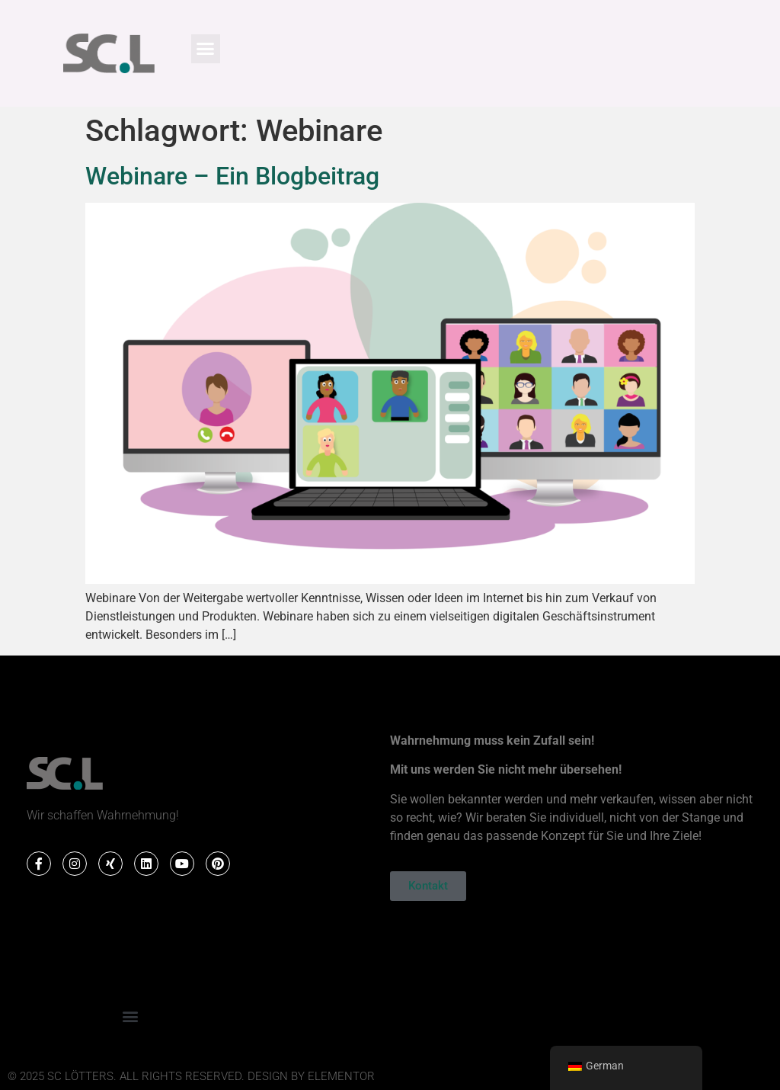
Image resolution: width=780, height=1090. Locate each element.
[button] (205, 48)
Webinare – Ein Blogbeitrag (232, 176)
